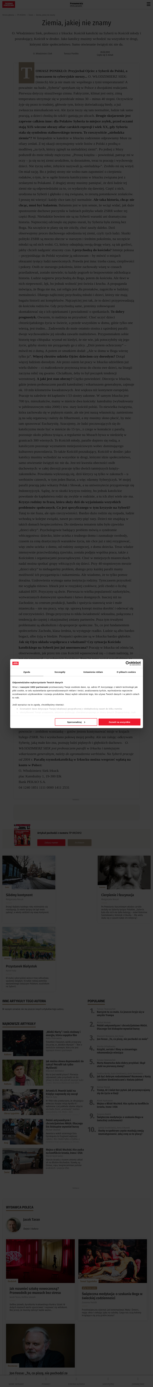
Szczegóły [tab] (59, 672)
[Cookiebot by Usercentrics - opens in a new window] (128, 663)
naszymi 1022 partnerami (34, 687)
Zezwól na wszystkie (119, 722)
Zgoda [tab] (26, 672)
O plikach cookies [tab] (126, 672)
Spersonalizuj (76, 722)
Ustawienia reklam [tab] (93, 672)
